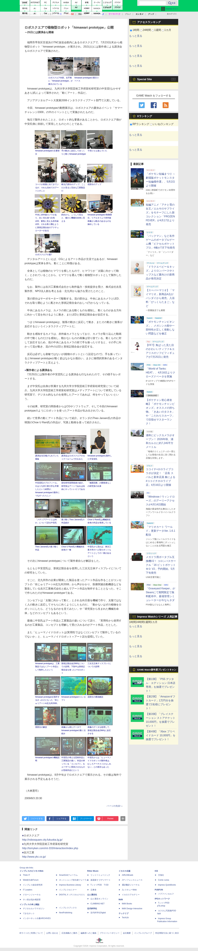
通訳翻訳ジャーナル (131, 885)
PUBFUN (159, 890)
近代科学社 (92, 908)
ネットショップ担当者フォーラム (74, 880)
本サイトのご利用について (31, 933)
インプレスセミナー (68, 890)
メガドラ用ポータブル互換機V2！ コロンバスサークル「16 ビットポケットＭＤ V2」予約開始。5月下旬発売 (161, 565)
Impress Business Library (70, 885)
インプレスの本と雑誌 (29, 904)
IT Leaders (27, 890)
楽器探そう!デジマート (100, 880)
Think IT (26, 875)
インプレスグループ (143, 933)
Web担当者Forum (30, 880)
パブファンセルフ (166, 894)
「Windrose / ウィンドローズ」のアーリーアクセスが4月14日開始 (160, 500)
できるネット (29, 913)
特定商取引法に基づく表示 (167, 933)
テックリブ (123, 913)
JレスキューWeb (129, 890)
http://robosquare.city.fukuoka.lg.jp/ (42, 839)
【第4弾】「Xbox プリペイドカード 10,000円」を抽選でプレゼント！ (160, 735)
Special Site (144, 79)
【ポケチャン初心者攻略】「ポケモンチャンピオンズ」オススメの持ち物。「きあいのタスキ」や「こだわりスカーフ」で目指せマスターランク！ (160, 412)
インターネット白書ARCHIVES (37, 918)
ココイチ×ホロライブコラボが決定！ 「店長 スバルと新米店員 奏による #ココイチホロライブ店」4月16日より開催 (160, 477)
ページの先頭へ (114, 806)
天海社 (161, 875)
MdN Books (127, 904)
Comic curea (163, 880)
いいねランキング (163, 124)
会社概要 (127, 933)
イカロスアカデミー (131, 895)
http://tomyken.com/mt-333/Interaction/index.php (50, 848)
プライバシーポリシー (109, 933)
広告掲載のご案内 (69, 933)
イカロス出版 (124, 871)
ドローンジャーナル (32, 895)
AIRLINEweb (127, 875)
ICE (156, 871)
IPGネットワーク (162, 899)
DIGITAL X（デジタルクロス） (72, 895)
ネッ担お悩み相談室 (32, 899)
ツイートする (37, 818)
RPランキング (141, 124)
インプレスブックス (68, 908)
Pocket (110, 818)
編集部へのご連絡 (88, 933)
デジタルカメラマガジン (34, 908)
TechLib (125, 917)
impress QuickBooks (167, 885)
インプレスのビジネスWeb (31, 871)
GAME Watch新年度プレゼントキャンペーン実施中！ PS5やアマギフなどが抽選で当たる (156, 671)
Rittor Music (93, 871)
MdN (121, 899)
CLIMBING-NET (97, 904)
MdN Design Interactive (132, 908)
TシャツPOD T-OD (99, 885)
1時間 (136, 30)
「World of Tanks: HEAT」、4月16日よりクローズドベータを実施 (160, 372)
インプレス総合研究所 (33, 885)
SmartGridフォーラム (68, 875)
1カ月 (167, 30)
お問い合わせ (52, 933)
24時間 (147, 30)
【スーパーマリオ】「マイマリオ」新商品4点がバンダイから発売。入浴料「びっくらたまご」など (160, 298)
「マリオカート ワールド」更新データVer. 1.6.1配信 (160, 530)
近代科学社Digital (98, 912)
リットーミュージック (100, 875)
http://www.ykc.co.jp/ (34, 856)
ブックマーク (86, 818)
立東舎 (93, 890)
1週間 (157, 30)
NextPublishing (65, 912)
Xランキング (144, 116)
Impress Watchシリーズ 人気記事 (157, 616)
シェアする (61, 818)
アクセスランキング (149, 22)
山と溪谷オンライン (99, 899)
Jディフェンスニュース (132, 880)
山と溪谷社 (92, 895)
